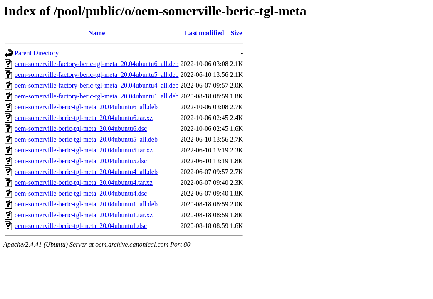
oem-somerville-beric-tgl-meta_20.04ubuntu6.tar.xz (84, 117)
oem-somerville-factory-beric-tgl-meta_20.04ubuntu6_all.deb (97, 63)
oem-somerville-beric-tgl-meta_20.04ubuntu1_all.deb (86, 204)
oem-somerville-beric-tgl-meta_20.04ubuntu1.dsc (81, 225)
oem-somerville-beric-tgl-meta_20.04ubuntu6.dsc (81, 128)
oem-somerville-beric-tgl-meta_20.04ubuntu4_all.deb (86, 171)
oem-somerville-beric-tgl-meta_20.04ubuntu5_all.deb (86, 139)
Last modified (204, 33)
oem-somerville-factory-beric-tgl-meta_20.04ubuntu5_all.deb (97, 74)
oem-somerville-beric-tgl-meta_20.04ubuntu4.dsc (81, 193)
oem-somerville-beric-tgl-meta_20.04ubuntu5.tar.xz (84, 150)
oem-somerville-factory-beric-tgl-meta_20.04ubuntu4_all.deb (97, 85)
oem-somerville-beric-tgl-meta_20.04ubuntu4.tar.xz (84, 182)
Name (96, 33)
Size (236, 33)
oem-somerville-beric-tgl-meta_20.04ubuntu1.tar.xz (84, 214)
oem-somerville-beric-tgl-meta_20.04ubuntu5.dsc (81, 160)
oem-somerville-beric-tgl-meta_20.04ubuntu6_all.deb (86, 106)
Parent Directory (37, 52)
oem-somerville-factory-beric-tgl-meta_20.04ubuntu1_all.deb (97, 96)
